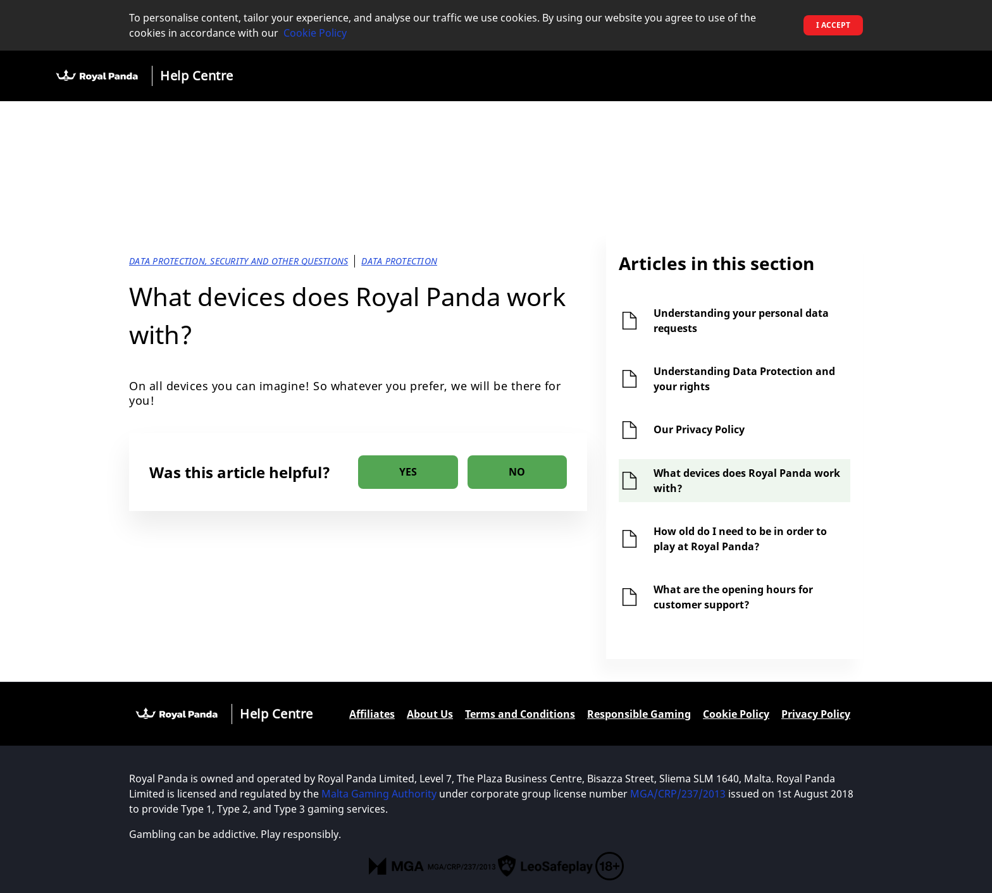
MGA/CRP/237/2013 (678, 794)
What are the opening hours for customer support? (733, 597)
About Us (430, 714)
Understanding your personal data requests (741, 320)
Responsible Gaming (639, 714)
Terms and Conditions (520, 714)
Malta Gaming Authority (379, 794)
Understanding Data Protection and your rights (744, 378)
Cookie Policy (315, 33)
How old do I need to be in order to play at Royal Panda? (740, 538)
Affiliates (372, 714)
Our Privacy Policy (699, 429)
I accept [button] (833, 25)
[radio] (408, 472)
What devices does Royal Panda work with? (747, 480)
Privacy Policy (815, 714)
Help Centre (196, 75)
